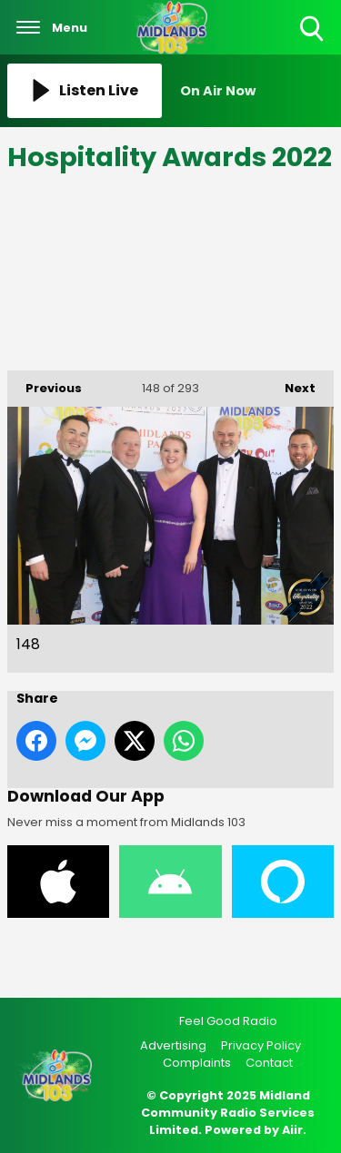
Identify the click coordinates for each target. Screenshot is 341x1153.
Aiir (292, 1130)
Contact (269, 1062)
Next (291, 383)
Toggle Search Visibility (313, 29)
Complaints (197, 1062)
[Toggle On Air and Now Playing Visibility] (257, 91)
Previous (44, 383)
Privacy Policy (261, 1045)
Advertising (173, 1045)
